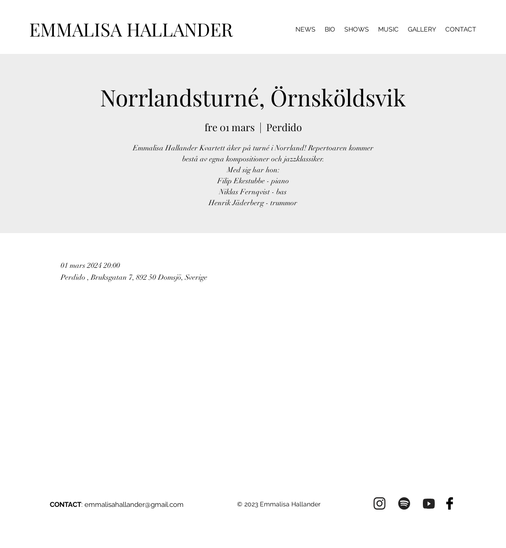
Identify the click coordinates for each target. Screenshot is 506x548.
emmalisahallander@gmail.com (134, 504)
